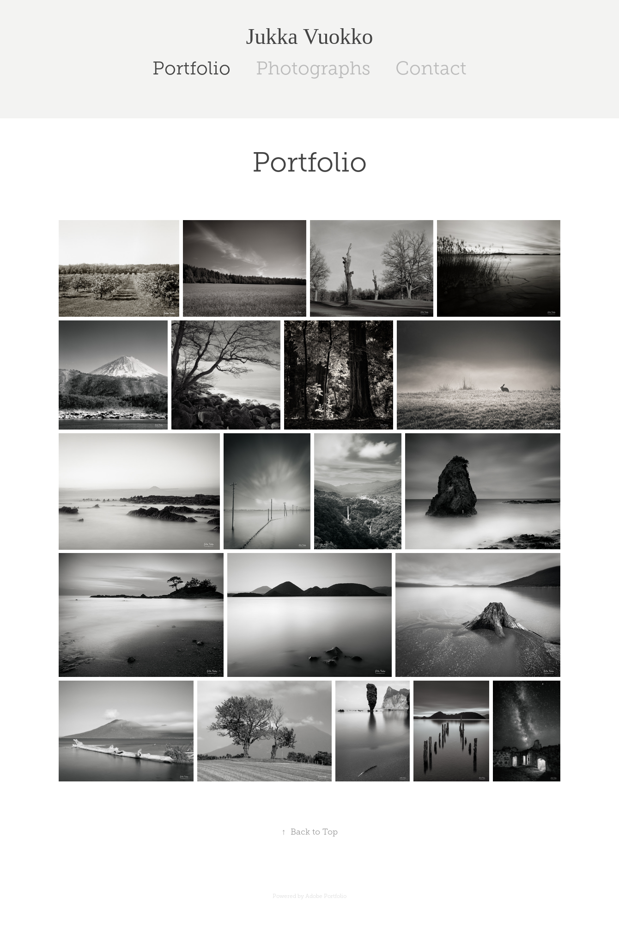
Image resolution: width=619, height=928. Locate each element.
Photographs (313, 68)
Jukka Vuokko (309, 36)
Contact (431, 68)
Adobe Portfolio (325, 896)
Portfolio (191, 68)
